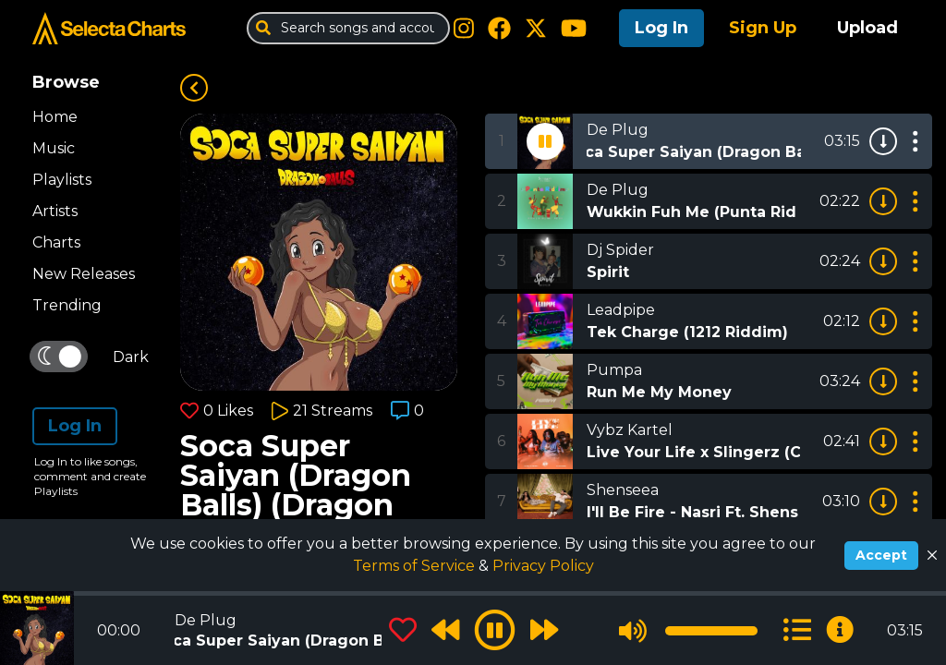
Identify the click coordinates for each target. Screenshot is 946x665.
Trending (67, 305)
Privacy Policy (543, 565)
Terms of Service (416, 565)
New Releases (83, 274)
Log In (661, 28)
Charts (56, 242)
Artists (55, 211)
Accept (881, 555)
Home (55, 117)
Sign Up (762, 28)
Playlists (61, 179)
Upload (867, 28)
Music (53, 148)
